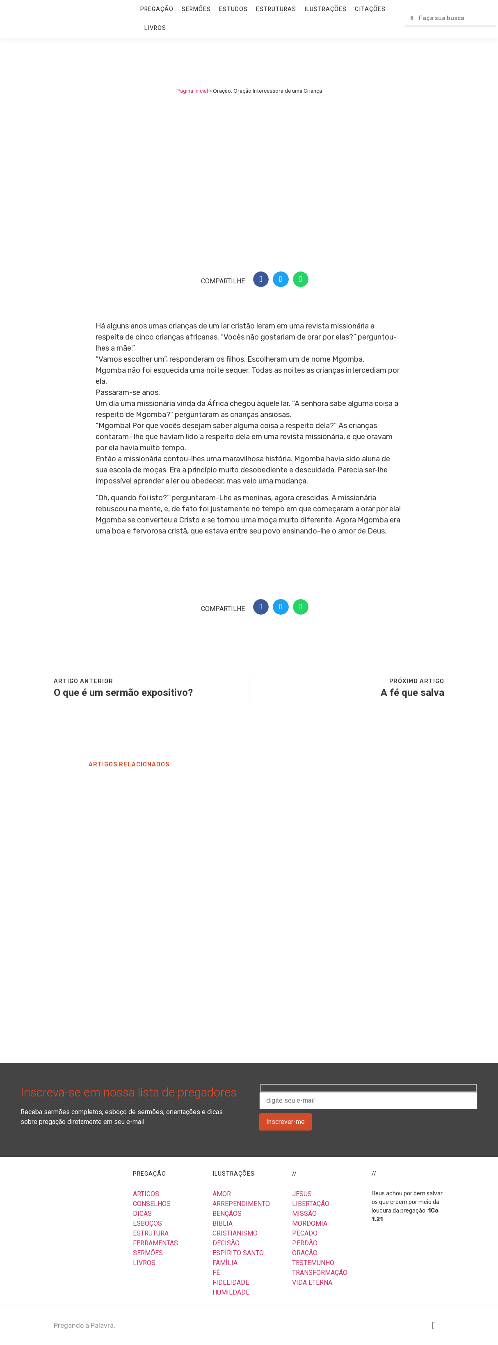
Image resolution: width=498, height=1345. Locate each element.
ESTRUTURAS (276, 9)
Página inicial (192, 90)
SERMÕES (196, 9)
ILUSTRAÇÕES (325, 9)
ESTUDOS (233, 9)
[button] (261, 279)
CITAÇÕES (370, 9)
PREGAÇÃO (157, 9)
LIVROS (155, 28)
